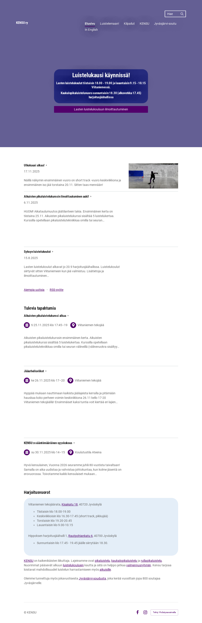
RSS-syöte (56, 289)
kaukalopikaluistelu (124, 560)
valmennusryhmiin (138, 565)
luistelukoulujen (73, 565)
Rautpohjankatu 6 (80, 536)
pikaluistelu (102, 560)
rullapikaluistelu (151, 560)
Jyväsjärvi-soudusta (92, 578)
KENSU (28, 560)
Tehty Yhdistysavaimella (164, 612)
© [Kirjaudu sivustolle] (25, 612)
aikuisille (105, 569)
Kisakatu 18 (70, 504)
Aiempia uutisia (34, 289)
